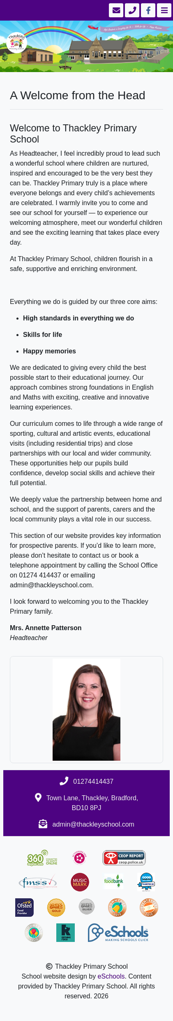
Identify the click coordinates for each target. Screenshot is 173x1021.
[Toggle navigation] (163, 10)
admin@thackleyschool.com (93, 824)
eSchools (111, 976)
